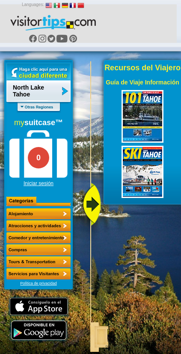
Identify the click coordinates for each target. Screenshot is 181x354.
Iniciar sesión (38, 183)
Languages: (33, 4)
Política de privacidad (38, 283)
